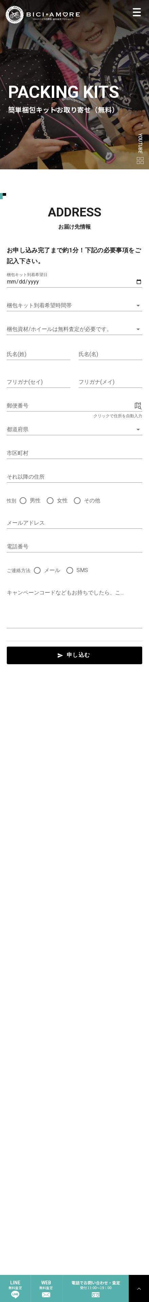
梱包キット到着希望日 (27, 274)
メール (52, 570)
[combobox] (74, 429)
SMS (82, 570)
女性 (62, 500)
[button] (74, 305)
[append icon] (138, 406)
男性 (35, 500)
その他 (92, 500)
